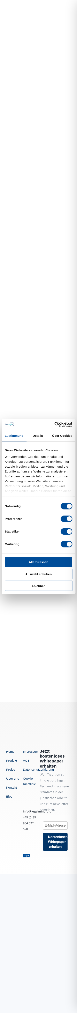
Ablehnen (38, 586)
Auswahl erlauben (38, 574)
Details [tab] (38, 435)
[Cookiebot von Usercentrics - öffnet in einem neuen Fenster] (54, 424)
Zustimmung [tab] (14, 435)
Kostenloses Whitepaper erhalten (58, 841)
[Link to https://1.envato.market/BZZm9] (27, 855)
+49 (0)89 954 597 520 (29, 823)
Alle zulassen (38, 562)
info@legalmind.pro (37, 811)
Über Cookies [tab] (62, 435)
